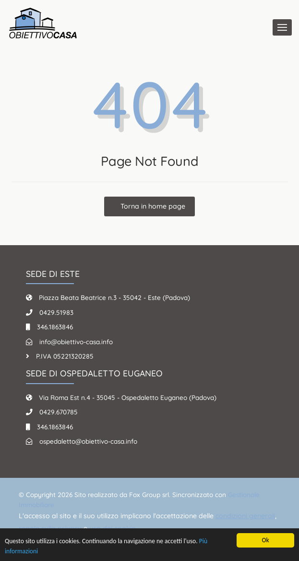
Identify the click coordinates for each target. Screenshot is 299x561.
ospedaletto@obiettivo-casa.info (88, 441)
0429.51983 (56, 312)
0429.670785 (58, 412)
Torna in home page (152, 206)
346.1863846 (55, 327)
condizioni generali (245, 515)
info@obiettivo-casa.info (76, 341)
